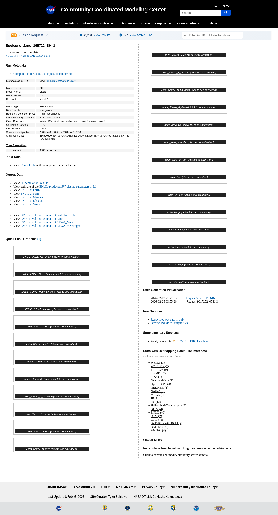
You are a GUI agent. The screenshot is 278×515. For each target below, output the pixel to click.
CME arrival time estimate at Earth (42, 218)
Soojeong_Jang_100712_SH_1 (30, 45)
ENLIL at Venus (30, 204)
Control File (28, 165)
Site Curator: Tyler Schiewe (108, 497)
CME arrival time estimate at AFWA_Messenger (50, 225)
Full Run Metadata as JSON (61, 80)
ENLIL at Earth (30, 190)
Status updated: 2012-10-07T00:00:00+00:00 (28, 56)
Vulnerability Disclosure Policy (193, 487)
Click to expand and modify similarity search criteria (175, 454)
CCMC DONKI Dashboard (191, 341)
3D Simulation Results (34, 182)
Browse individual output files (169, 323)
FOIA (104, 487)
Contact (226, 6)
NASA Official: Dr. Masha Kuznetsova (157, 497)
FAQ (216, 6)
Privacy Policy (152, 487)
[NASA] (54, 9)
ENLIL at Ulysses (32, 200)
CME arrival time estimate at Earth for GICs (48, 215)
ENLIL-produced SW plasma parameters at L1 (68, 186)
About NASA (56, 487)
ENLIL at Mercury (32, 197)
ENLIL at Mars (30, 193)
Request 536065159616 (200, 298)
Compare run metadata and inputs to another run (43, 73)
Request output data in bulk (167, 319)
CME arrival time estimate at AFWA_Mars (47, 222)
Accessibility (83, 487)
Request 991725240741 (203, 301)
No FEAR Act (125, 487)
